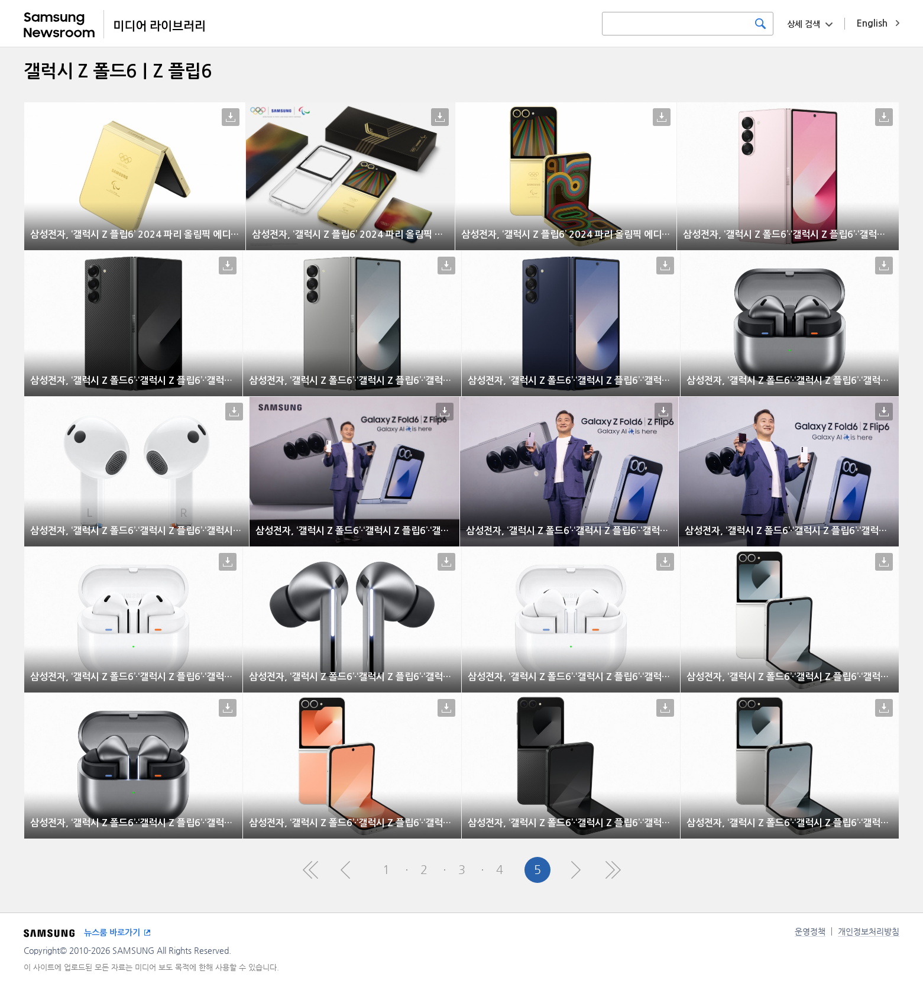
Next (575, 870)
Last (613, 870)
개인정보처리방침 (868, 931)
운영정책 (810, 931)
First (310, 870)
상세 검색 (803, 24)
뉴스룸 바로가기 (112, 932)
